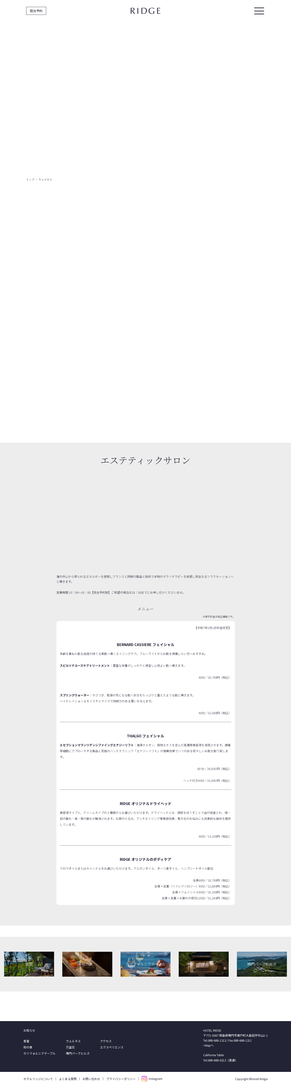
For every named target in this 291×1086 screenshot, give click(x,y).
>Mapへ (208, 1045)
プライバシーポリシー (121, 1079)
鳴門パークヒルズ (78, 1053)
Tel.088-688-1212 (214, 1040)
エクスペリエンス (111, 1047)
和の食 (27, 1047)
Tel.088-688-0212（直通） (220, 1060)
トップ (30, 179)
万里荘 (70, 1047)
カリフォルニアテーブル (39, 1053)
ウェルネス (73, 1041)
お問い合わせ (91, 1079)
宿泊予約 (36, 10)
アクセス (106, 1041)
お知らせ (29, 1030)
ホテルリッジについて (38, 1079)
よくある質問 (68, 1079)
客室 (26, 1041)
